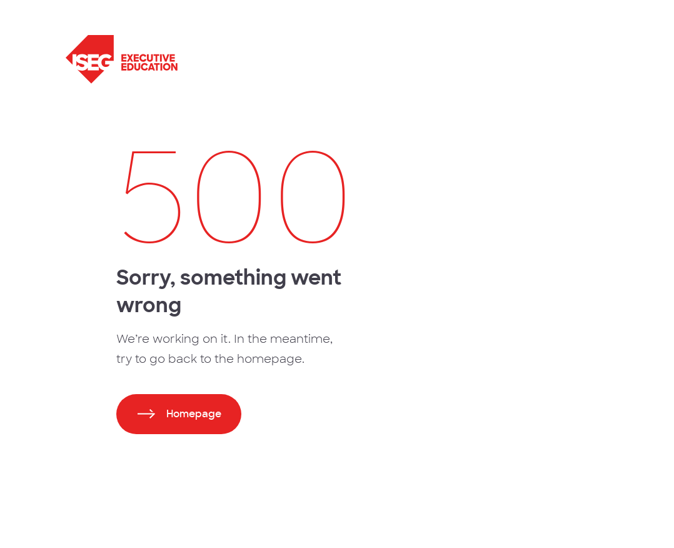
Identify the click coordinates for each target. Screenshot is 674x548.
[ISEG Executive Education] (208, 59)
